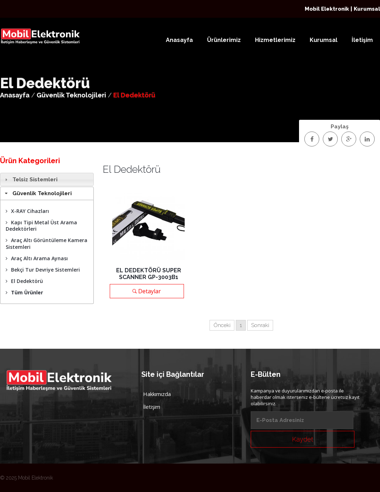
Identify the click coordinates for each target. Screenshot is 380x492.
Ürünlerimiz (224, 40)
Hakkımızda (157, 393)
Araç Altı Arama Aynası (37, 258)
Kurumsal (323, 40)
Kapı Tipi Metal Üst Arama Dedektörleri (41, 225)
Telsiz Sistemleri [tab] (30, 179)
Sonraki (260, 325)
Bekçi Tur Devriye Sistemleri (43, 269)
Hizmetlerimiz (275, 40)
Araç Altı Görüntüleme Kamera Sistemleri (46, 243)
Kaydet (302, 439)
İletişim (362, 40)
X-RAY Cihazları (27, 211)
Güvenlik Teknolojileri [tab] (37, 193)
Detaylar (146, 291)
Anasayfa (179, 40)
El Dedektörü (24, 281)
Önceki (221, 325)
